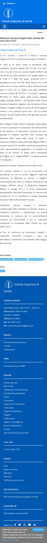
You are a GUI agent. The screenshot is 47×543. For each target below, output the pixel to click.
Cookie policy (9, 349)
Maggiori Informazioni (10, 540)
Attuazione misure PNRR (14, 366)
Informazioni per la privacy (15, 342)
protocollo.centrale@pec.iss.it (20, 325)
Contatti (7, 345)
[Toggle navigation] (5, 26)
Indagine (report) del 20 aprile (13, 49)
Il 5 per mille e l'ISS (12, 449)
